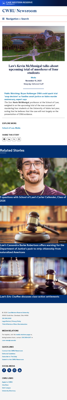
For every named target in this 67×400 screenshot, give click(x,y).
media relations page (23, 334)
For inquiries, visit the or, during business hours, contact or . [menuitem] (17, 337)
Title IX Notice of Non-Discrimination (14, 324)
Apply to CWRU (7, 382)
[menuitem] (33, 350)
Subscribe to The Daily (9, 357)
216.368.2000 (6, 318)
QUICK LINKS (8, 347)
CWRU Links (7, 378)
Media (17, 128)
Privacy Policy (16, 321)
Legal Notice (6, 321)
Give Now (5, 385)
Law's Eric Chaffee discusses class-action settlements (29, 296)
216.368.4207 (26, 337)
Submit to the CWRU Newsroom (13, 359)
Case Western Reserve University (18, 312)
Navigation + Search (15, 19)
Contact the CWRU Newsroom (12, 351)
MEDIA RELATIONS (10, 331)
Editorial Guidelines (8, 354)
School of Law (8, 128)
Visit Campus (6, 388)
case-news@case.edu (9, 340)
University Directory (9, 391)
